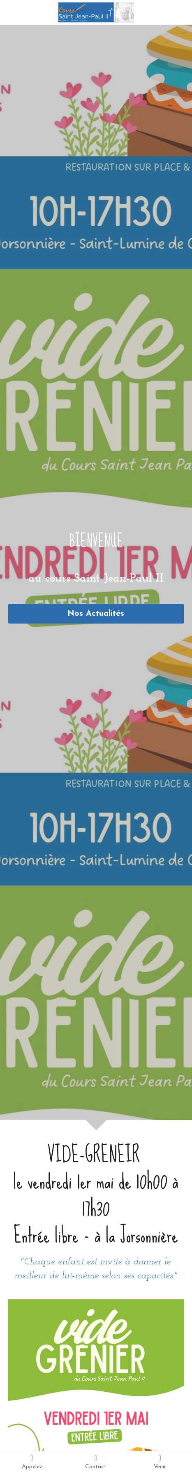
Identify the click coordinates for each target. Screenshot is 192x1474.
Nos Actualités (95, 614)
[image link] (96, 11)
